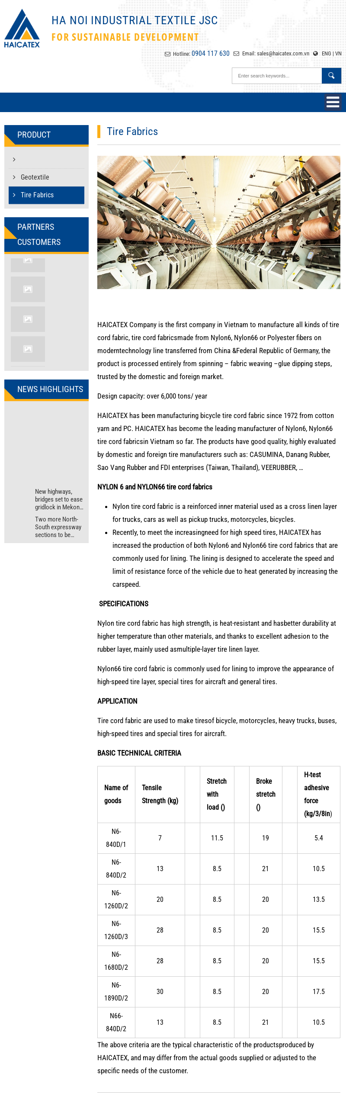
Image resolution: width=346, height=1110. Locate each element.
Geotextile (31, 177)
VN (338, 53)
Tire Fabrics (33, 195)
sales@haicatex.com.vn (283, 53)
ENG (326, 53)
